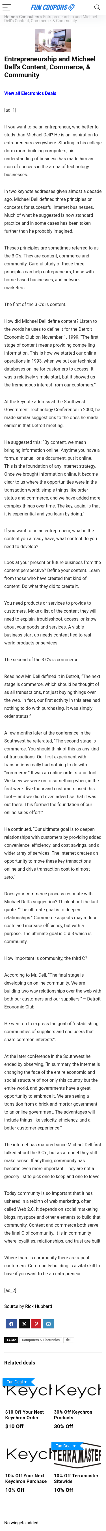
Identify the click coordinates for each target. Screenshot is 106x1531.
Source (11, 1306)
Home (9, 16)
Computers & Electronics (41, 1340)
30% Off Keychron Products (73, 1414)
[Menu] (7, 7)
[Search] (97, 7)
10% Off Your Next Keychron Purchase (26, 1478)
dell (69, 1340)
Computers (29, 16)
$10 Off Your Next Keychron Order (24, 1414)
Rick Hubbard (38, 1306)
